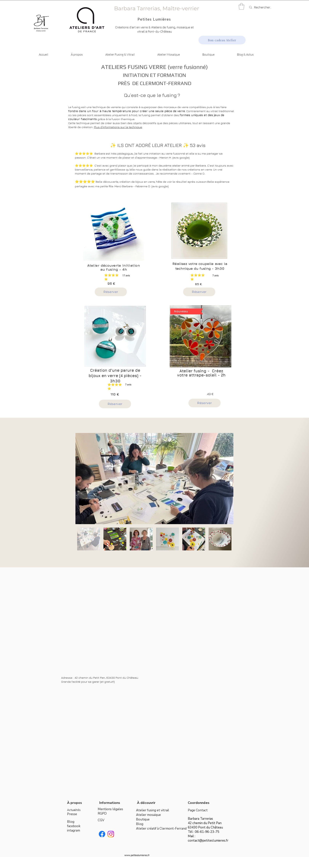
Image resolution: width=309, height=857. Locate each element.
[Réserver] (111, 292)
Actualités (74, 810)
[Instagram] (110, 834)
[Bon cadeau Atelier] (222, 40)
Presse (72, 814)
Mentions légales (110, 809)
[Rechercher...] (267, 7)
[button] (241, 6)
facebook (73, 826)
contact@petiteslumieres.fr (208, 840)
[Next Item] (227, 478)
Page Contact (198, 810)
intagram (73, 830)
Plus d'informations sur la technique (118, 127)
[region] (115, 235)
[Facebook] (102, 834)
